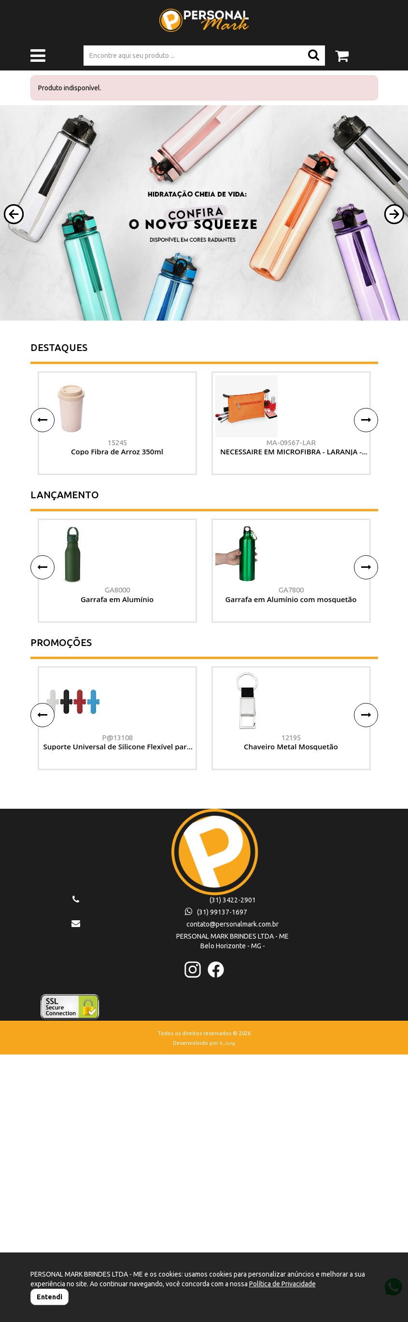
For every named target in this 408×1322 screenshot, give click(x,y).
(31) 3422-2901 (233, 1168)
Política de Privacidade (282, 1284)
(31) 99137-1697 (216, 1180)
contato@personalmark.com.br (232, 1192)
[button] (14, 214)
